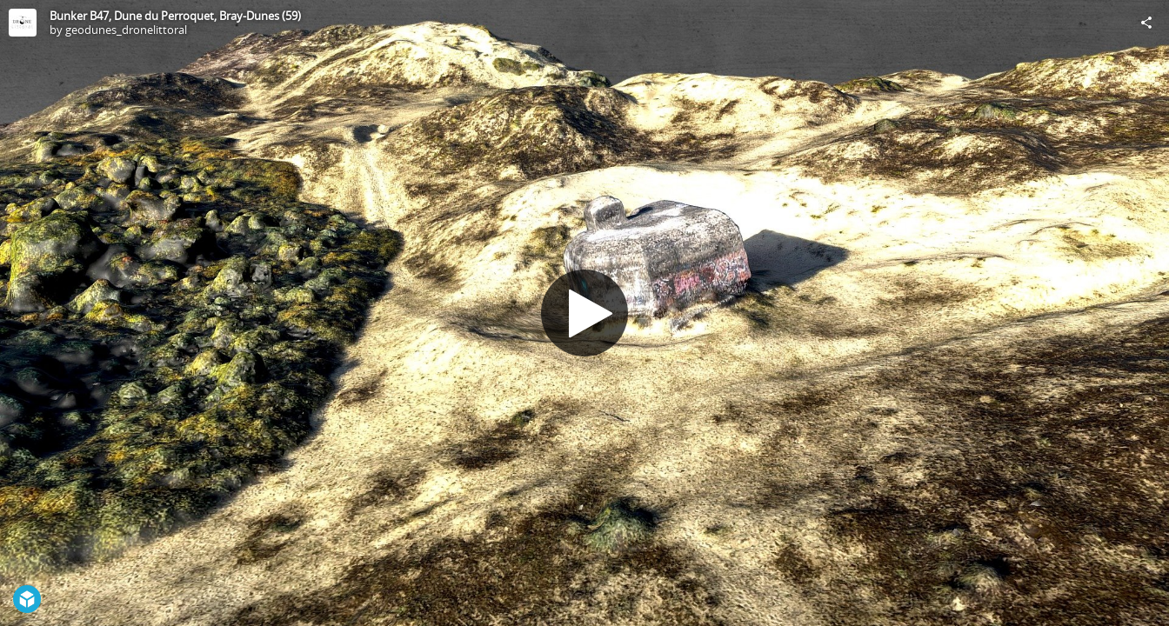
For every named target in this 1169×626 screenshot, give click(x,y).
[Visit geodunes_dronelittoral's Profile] (23, 23)
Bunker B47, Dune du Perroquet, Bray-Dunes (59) (175, 15)
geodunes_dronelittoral (126, 29)
